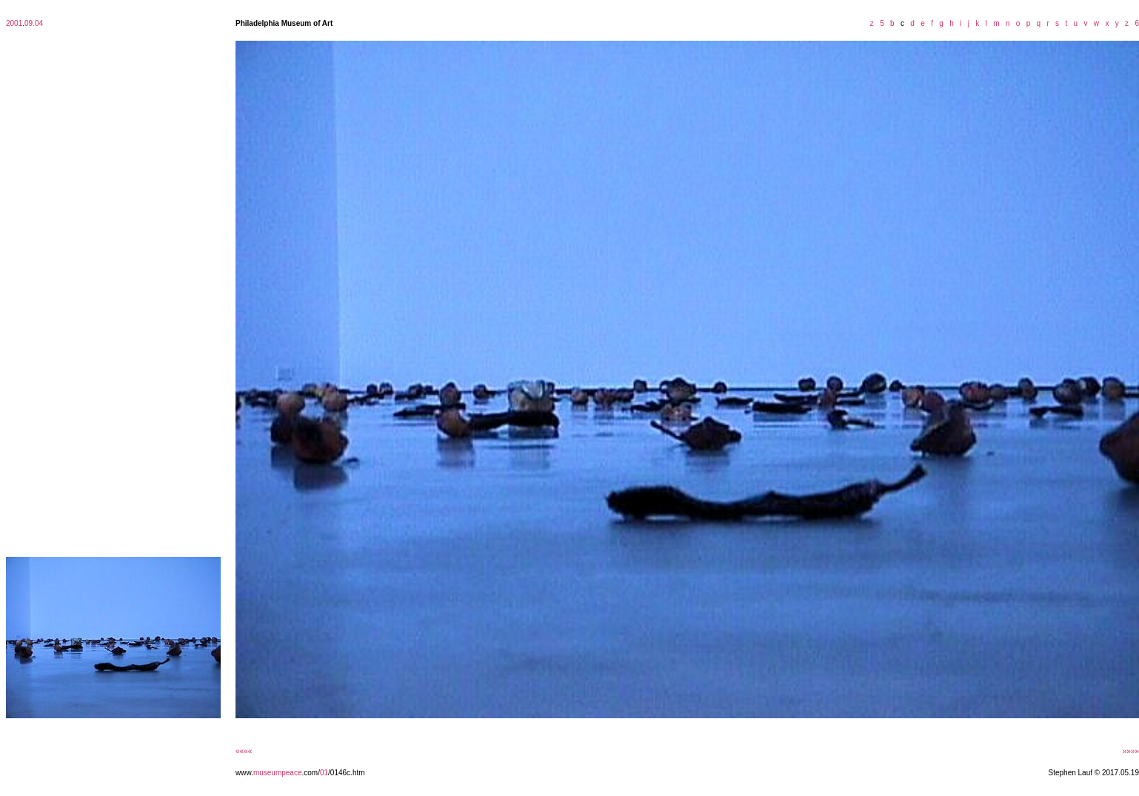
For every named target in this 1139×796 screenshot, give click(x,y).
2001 (14, 23)
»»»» (1131, 751)
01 (324, 773)
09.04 (33, 23)
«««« (244, 751)
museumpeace (277, 773)
